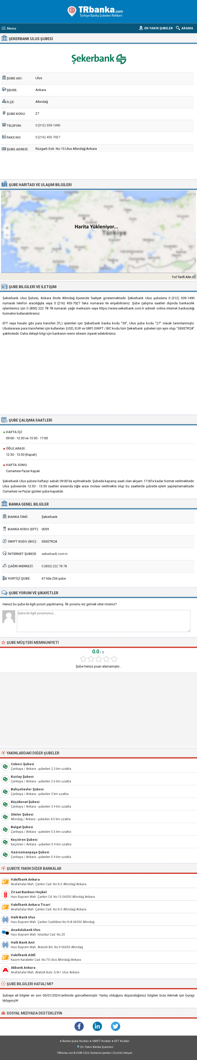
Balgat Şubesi (22, 827)
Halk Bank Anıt (22, 942)
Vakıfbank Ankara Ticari (30, 905)
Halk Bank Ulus (23, 917)
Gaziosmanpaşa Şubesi (30, 852)
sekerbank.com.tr (55, 554)
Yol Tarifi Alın (181, 277)
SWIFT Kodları (101, 1041)
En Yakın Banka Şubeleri (96, 1047)
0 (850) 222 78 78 (54, 566)
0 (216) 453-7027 (47, 137)
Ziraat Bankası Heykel (29, 892)
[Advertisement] (98, 165)
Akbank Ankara (23, 968)
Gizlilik (117, 1053)
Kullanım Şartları (101, 1053)
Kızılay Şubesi (22, 777)
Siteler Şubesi (22, 814)
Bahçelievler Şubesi (27, 789)
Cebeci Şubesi (22, 764)
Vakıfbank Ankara (25, 879)
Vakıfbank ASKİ (23, 955)
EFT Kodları (121, 1041)
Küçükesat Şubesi (25, 802)
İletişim (128, 1053)
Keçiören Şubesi (24, 840)
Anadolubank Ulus (25, 930)
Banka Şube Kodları (75, 1041)
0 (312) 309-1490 (47, 125)
